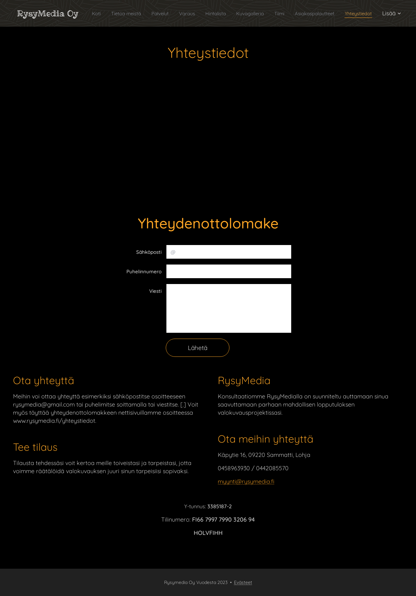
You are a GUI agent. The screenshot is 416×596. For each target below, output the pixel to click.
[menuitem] (106, 13)
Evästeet (243, 582)
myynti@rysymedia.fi (246, 482)
